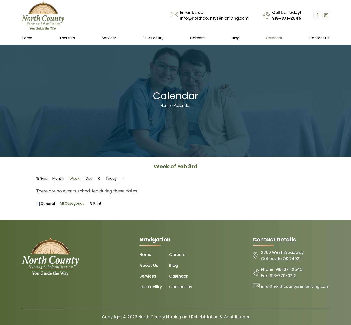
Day (88, 178)
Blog (235, 38)
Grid (44, 179)
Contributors (236, 317)
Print (98, 203)
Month (58, 178)
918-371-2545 (286, 18)
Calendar (274, 38)
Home (27, 38)
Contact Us (319, 38)
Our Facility (153, 38)
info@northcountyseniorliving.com (214, 18)
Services (109, 38)
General (45, 203)
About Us (67, 38)
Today (111, 178)
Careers (197, 38)
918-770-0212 (283, 275)
